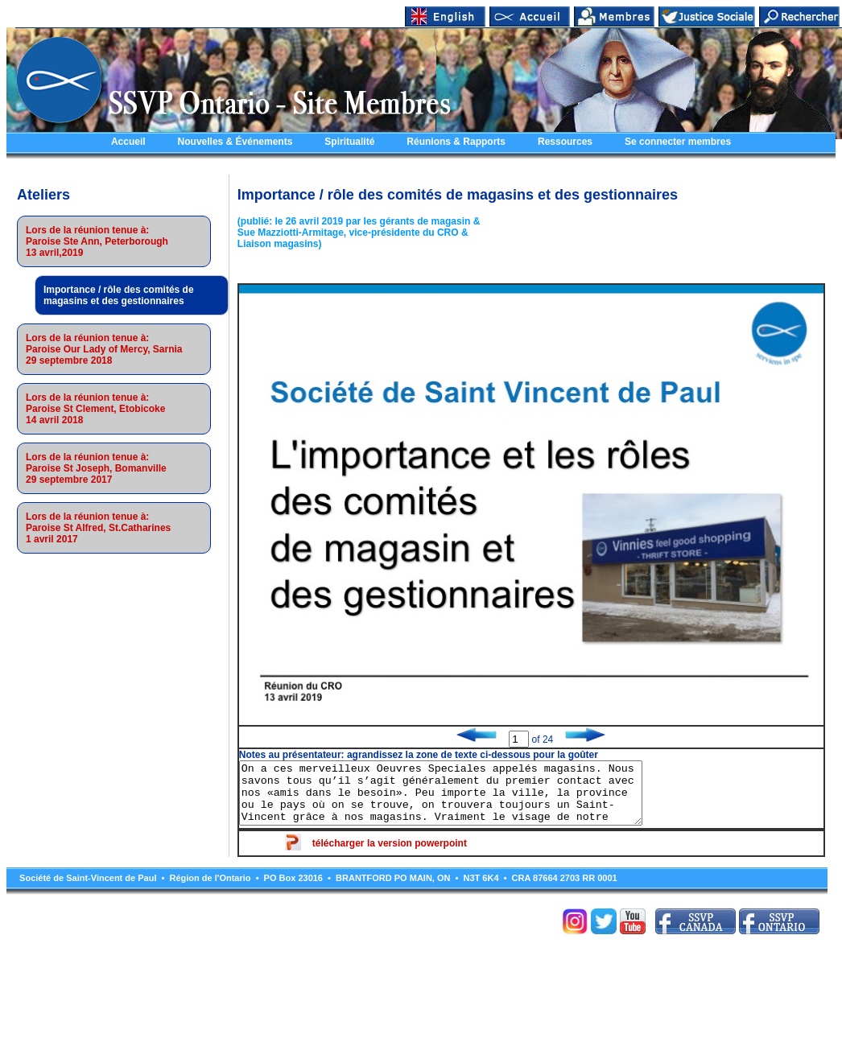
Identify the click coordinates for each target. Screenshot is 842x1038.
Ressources (565, 141)
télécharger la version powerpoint (389, 855)
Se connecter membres (678, 141)
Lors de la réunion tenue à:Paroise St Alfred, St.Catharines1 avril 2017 (98, 528)
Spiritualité (349, 141)
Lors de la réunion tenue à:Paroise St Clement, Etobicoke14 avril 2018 (95, 409)
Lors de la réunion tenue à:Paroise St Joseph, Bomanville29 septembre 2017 (96, 468)
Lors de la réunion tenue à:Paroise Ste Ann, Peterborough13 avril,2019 (97, 241)
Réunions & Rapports (456, 141)
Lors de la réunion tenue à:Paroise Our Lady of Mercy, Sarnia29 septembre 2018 (104, 349)
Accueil (128, 141)
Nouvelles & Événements (235, 141)
